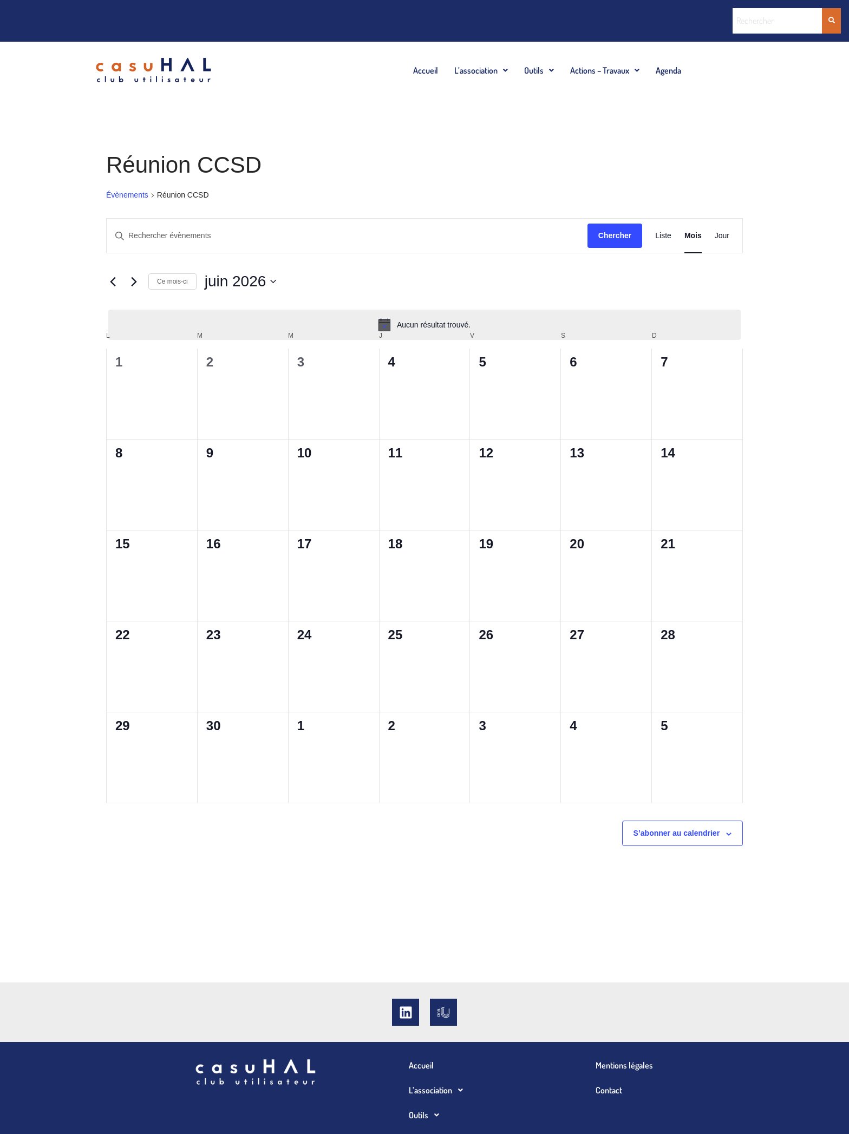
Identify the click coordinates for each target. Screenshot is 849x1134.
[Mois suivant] (133, 281)
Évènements (127, 195)
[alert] (424, 325)
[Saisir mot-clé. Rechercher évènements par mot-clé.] (347, 236)
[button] (481, 70)
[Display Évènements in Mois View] (693, 236)
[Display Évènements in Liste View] (663, 236)
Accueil (425, 70)
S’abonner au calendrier (677, 833)
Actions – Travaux (604, 70)
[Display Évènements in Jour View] (722, 236)
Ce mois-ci (172, 281)
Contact (609, 1090)
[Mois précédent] (112, 281)
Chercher (614, 235)
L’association (481, 70)
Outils (539, 70)
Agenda (668, 70)
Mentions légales (624, 1065)
